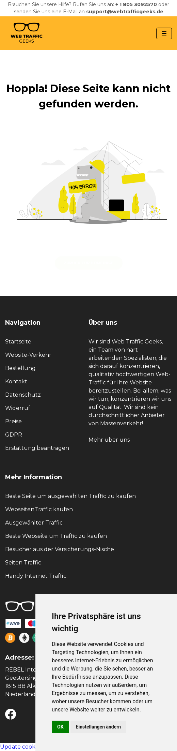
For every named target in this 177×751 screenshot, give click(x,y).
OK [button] (60, 727)
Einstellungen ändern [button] (98, 727)
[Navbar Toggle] (164, 33)
